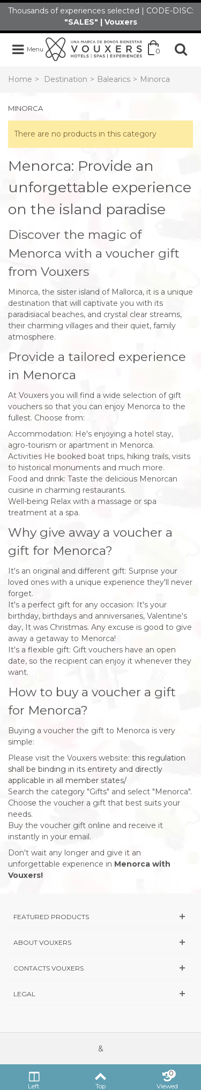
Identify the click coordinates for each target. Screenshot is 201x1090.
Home (20, 79)
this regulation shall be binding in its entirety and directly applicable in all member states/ (96, 769)
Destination (65, 79)
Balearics (113, 79)
